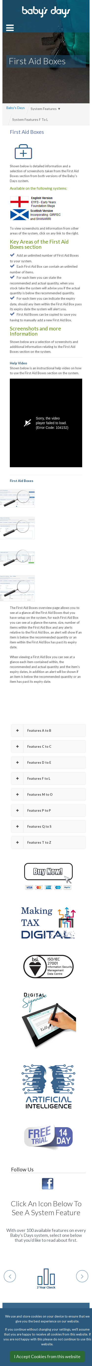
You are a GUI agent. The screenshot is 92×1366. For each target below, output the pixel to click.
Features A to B (31, 731)
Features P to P (31, 811)
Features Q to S (31, 827)
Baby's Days (15, 108)
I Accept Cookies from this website (47, 1356)
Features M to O (32, 795)
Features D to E (31, 763)
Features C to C (31, 747)
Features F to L (30, 779)
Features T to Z (31, 843)
